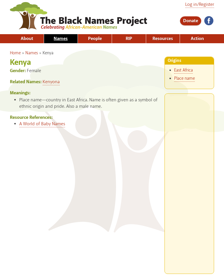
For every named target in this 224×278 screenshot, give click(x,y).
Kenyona (51, 82)
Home (15, 53)
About (27, 39)
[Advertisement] (189, 181)
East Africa (183, 70)
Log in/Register (199, 4)
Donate (190, 21)
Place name (184, 78)
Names (61, 39)
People (95, 39)
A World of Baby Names (42, 124)
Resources (163, 39)
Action (197, 39)
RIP (129, 39)
